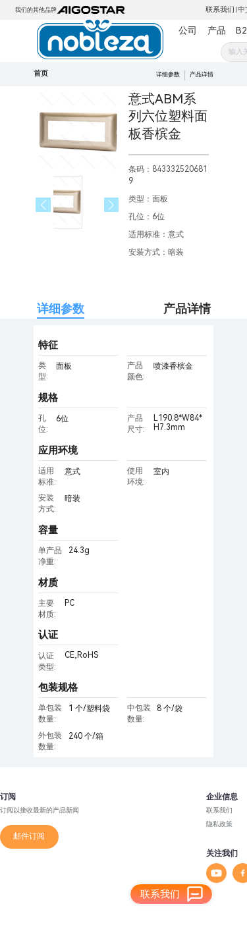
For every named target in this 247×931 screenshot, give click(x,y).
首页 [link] (41, 73)
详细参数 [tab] (60, 308)
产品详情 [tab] (187, 308)
